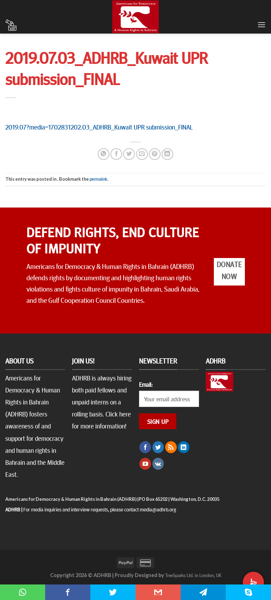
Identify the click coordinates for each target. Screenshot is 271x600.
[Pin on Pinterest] (155, 154)
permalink (98, 179)
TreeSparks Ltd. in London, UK (193, 574)
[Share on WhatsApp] (103, 154)
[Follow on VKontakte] (158, 464)
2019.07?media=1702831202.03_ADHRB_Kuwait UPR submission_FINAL (99, 126)
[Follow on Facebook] (145, 447)
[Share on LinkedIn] (167, 154)
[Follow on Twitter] (158, 447)
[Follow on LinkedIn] (183, 447)
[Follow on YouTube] (145, 464)
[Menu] (261, 24)
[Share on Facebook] (116, 154)
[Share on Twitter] (129, 154)
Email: (145, 384)
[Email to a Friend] (142, 154)
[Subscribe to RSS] (171, 447)
